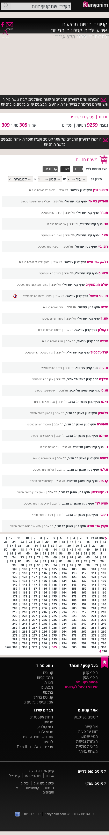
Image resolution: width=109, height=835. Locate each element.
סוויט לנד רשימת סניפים (36, 503)
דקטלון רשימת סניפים (49, 330)
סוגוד (104, 318)
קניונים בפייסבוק (86, 717)
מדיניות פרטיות (87, 746)
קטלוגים (74, 30)
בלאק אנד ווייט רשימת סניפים (34, 262)
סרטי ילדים (45, 731)
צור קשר (91, 726)
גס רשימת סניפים (49, 447)
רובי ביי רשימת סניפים (49, 246)
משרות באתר (88, 751)
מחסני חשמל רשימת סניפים (37, 296)
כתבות (101, 36)
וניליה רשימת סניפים (51, 368)
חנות (79, 169)
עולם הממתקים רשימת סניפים (32, 284)
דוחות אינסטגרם (41, 717)
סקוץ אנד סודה (97, 526)
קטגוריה (51, 169)
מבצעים (70, 24)
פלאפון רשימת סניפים (41, 413)
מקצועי (68, 36)
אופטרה (102, 424)
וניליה (103, 367)
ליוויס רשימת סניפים (43, 458)
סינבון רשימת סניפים (51, 235)
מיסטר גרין (100, 190)
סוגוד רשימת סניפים (52, 318)
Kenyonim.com (55, 814)
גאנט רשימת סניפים (44, 402)
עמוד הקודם (98, 538)
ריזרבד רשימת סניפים (42, 515)
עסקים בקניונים (44, 783)
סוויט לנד (101, 503)
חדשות (57, 30)
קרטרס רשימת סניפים (41, 481)
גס (106, 447)
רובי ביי (103, 246)
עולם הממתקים (97, 284)
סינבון (104, 235)
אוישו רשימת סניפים (52, 341)
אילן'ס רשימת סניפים (42, 379)
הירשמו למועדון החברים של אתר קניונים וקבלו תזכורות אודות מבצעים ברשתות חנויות (54, 142)
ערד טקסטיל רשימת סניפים (38, 352)
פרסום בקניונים (87, 682)
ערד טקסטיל (99, 352)
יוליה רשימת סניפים (53, 307)
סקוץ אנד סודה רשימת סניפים (25, 526)
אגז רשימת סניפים (56, 224)
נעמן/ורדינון (99, 492)
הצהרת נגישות (87, 741)
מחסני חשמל (98, 295)
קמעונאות (32, 787)
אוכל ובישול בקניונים (38, 702)
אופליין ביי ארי (98, 201)
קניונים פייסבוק (28, 814)
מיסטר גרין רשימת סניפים (42, 190)
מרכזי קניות (45, 677)
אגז (105, 224)
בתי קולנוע (45, 726)
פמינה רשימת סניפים (42, 436)
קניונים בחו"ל (43, 697)
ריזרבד (103, 514)
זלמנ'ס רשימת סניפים (49, 273)
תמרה (104, 212)
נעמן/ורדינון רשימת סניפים (31, 492)
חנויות (86, 24)
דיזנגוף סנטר (32, 775)
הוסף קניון (90, 672)
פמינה (103, 435)
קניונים (100, 24)
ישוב (66, 169)
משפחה (85, 36)
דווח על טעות (88, 731)
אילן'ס (103, 379)
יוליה (104, 307)
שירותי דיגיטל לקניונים (81, 686)
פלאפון (103, 413)
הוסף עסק (90, 677)
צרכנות (48, 692)
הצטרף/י (9, 27)
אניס (104, 390)
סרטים (48, 722)
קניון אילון (14, 775)
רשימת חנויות (86, 159)
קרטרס (103, 480)
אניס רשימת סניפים (45, 390)
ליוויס (104, 458)
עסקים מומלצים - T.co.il (35, 746)
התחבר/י (5, 36)
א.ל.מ (104, 469)
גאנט (104, 401)
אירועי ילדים (95, 30)
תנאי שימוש (89, 736)
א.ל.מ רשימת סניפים (43, 469)
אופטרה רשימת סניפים (39, 424)
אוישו (104, 341)
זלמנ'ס (103, 273)
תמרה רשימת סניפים (51, 213)
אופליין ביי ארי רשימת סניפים (35, 201)
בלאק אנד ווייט (97, 262)
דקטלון (103, 329)
